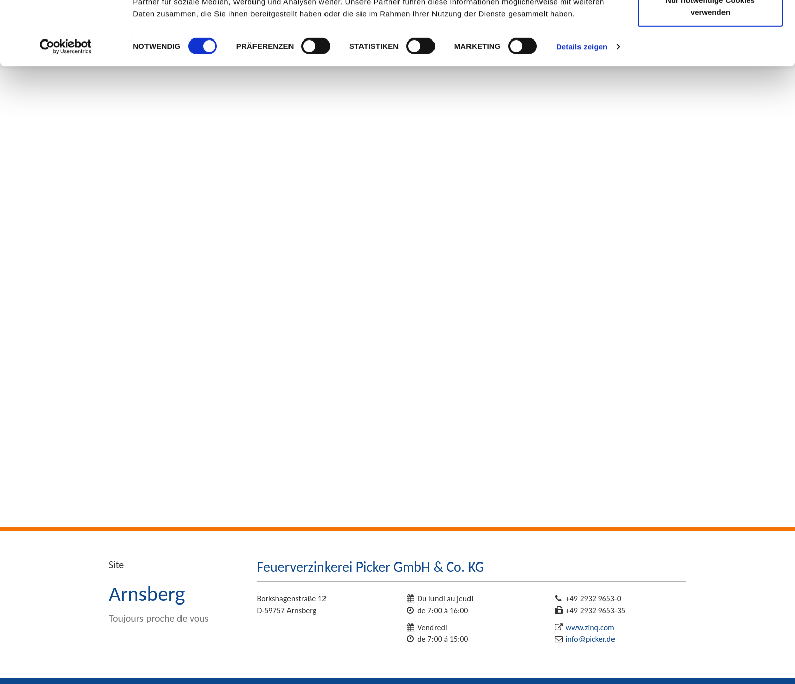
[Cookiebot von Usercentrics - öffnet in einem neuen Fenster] (65, 106)
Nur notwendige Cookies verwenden (710, 66)
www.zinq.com (590, 627)
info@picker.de (590, 639)
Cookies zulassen (710, 26)
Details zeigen (581, 106)
